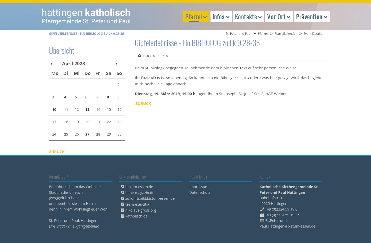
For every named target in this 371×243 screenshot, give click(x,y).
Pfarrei (263, 33)
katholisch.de (136, 216)
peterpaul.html (86, 16)
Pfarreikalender (285, 33)
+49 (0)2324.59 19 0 (281, 209)
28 (98, 134)
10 (54, 109)
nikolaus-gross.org (140, 210)
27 (87, 134)
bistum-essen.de (139, 186)
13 (87, 109)
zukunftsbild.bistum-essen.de (150, 198)
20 (87, 121)
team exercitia (137, 204)
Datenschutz (199, 192)
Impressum (198, 186)
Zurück (143, 103)
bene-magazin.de (139, 192)
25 (66, 134)
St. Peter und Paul (238, 33)
